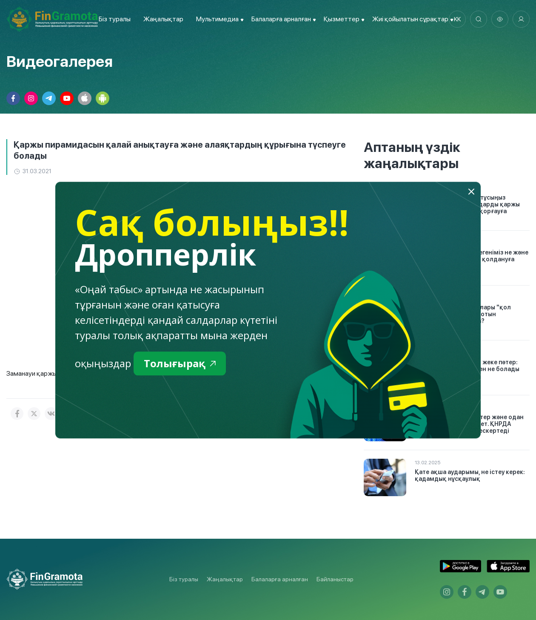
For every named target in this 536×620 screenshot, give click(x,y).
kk (457, 19)
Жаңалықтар (163, 19)
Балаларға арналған (279, 579)
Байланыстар (335, 579)
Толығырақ (180, 363)
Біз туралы (115, 19)
